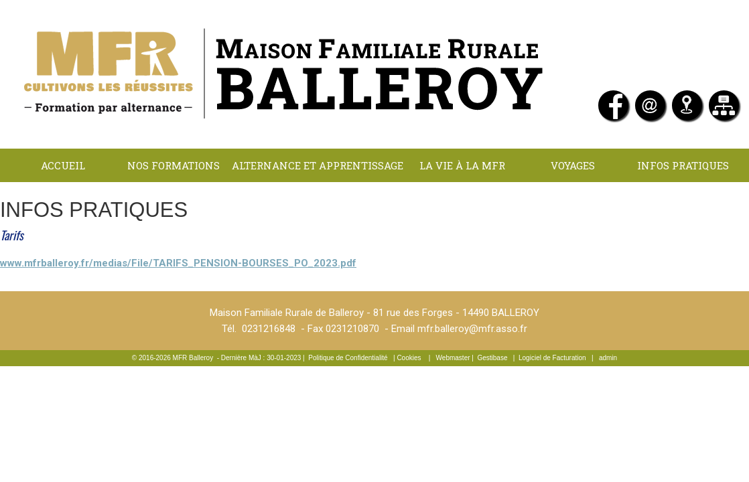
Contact (428, 199)
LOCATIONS (317, 199)
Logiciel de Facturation (552, 358)
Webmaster (453, 358)
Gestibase (492, 358)
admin (608, 358)
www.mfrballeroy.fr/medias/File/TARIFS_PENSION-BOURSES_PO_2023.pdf (178, 263)
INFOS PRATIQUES (683, 165)
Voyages (573, 165)
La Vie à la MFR (462, 165)
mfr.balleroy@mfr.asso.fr (472, 329)
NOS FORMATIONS (173, 165)
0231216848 (268, 329)
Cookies (409, 358)
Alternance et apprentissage (317, 165)
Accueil (63, 165)
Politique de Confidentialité (347, 358)
